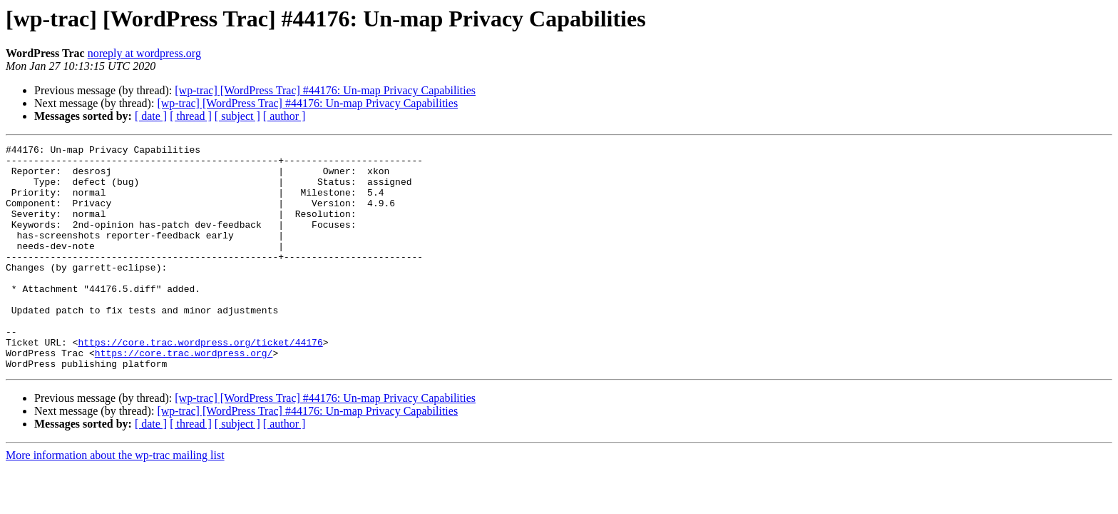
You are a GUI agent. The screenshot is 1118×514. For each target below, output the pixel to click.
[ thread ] (191, 116)
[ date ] (151, 116)
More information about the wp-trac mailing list (115, 500)
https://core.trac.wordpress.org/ (184, 395)
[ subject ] (237, 116)
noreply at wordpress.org (144, 53)
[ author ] (284, 116)
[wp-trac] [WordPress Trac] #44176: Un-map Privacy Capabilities (325, 90)
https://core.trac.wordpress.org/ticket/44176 (200, 382)
